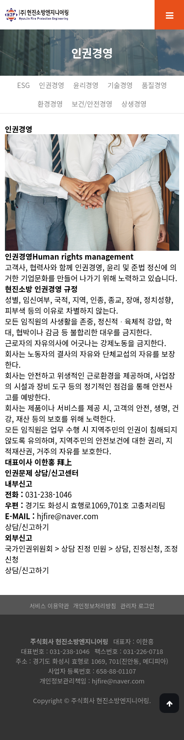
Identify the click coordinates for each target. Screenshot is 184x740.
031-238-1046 (69, 651)
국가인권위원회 (29, 548)
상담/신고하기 (27, 526)
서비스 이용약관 (49, 605)
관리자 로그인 (137, 605)
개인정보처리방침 (94, 605)
